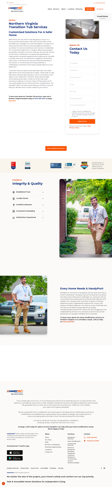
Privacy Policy (25, 468)
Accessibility (44, 468)
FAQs (47, 442)
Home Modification (74, 441)
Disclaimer (53, 468)
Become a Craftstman (52, 444)
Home (50, 9)
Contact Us (48, 452)
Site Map (60, 468)
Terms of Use (35, 468)
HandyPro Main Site (13, 468)
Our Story (48, 440)
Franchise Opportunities (53, 447)
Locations (71, 9)
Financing (79, 9)
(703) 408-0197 (39, 98)
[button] (56, 9)
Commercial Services (72, 444)
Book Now (12, 101)
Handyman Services (71, 438)
